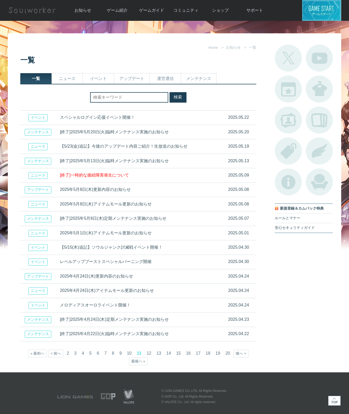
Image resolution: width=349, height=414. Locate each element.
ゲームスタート (321, 10)
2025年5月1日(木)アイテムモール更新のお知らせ (106, 233)
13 (159, 353)
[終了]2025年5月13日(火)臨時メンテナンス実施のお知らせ (114, 161)
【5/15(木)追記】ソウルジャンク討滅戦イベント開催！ (111, 247)
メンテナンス (198, 78)
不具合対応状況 (288, 182)
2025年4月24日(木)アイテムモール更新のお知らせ (107, 290)
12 (149, 353)
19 (218, 353)
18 (208, 353)
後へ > (241, 353)
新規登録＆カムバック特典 (302, 208)
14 (168, 353)
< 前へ (56, 353)
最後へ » (138, 361)
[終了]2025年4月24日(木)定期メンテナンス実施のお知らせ (114, 319)
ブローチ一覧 (319, 151)
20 (227, 353)
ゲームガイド (151, 10)
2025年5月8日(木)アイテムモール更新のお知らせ (106, 204)
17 (198, 353)
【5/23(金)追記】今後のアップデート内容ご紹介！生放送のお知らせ (124, 146)
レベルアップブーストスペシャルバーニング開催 (106, 261)
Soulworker (32, 10)
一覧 (36, 78)
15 (178, 353)
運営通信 (165, 78)
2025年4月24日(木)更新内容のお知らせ (96, 276)
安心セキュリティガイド (295, 228)
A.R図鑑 (319, 120)
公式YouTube (319, 58)
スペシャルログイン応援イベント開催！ (97, 117)
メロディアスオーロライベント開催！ (95, 305)
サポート (254, 10)
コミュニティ (185, 10)
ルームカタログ (319, 182)
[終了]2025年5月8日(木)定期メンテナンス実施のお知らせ (113, 218)
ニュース (67, 78)
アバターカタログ (319, 89)
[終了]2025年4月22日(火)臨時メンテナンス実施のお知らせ (114, 333)
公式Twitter (288, 58)
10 (129, 353)
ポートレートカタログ (288, 120)
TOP (334, 401)
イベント (98, 78)
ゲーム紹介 (117, 10)
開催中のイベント (288, 89)
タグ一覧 (288, 151)
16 (188, 353)
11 (139, 353)
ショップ (220, 10)
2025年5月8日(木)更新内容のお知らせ (95, 189)
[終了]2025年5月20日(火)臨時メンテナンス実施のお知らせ (114, 132)
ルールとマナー (287, 218)
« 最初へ (37, 353)
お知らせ (82, 10)
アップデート (131, 78)
